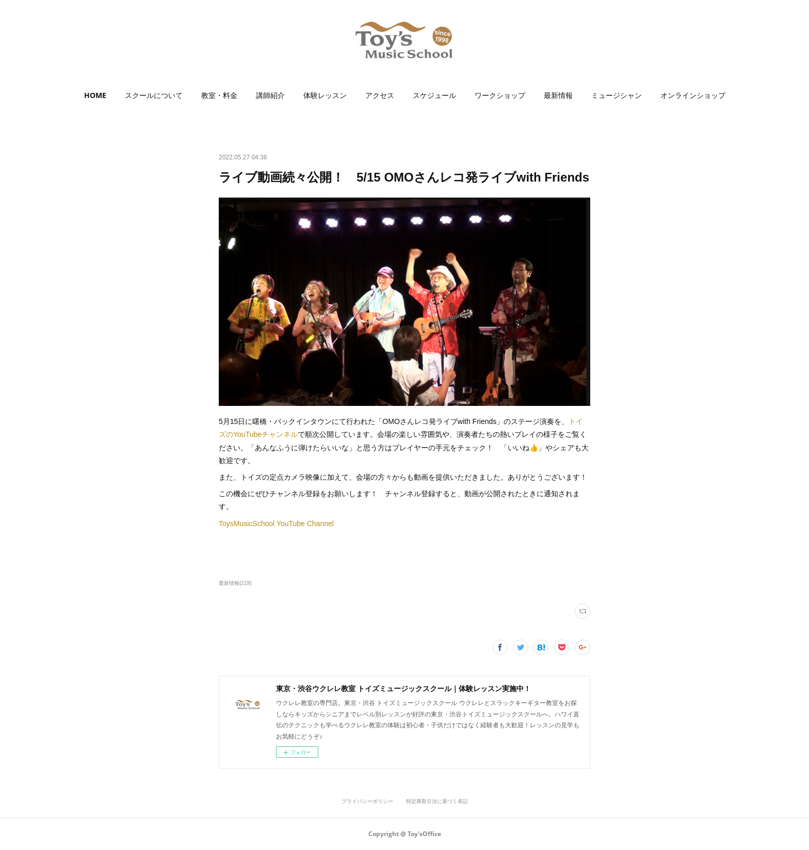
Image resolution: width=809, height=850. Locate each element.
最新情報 (558, 95)
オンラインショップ (692, 95)
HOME (95, 95)
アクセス (379, 95)
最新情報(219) (235, 583)
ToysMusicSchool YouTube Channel (276, 523)
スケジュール (434, 95)
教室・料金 (219, 95)
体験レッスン (325, 95)
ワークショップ (500, 95)
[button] (95, 95)
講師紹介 (270, 95)
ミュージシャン (616, 95)
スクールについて (154, 95)
